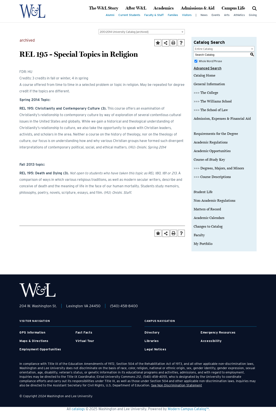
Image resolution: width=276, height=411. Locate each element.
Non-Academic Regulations (214, 200)
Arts (226, 15)
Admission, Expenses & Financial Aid (222, 119)
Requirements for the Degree (216, 134)
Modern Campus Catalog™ (188, 409)
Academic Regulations (211, 142)
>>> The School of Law (211, 110)
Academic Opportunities (212, 151)
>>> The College (206, 93)
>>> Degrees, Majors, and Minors (219, 168)
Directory (152, 332)
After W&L (135, 8)
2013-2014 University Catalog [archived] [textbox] (124, 31)
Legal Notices (155, 349)
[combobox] (142, 31)
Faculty (199, 235)
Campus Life (233, 8)
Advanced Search (207, 68)
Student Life (203, 192)
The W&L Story (103, 8)
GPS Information (32, 332)
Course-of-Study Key (209, 159)
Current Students (129, 15)
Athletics (239, 15)
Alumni (110, 15)
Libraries (151, 341)
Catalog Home (204, 75)
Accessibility (211, 341)
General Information (209, 84)
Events (216, 15)
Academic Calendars (209, 218)
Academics (164, 8)
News (204, 15)
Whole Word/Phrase (210, 61)
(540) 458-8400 (124, 306)
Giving (253, 15)
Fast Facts (83, 332)
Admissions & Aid (197, 8)
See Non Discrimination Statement (176, 385)
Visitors (186, 15)
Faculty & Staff (154, 15)
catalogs (78, 409)
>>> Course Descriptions (212, 177)
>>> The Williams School (213, 101)
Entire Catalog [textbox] (204, 48)
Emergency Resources (218, 332)
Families (173, 15)
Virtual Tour (84, 341)
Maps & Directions (34, 341)
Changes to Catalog (208, 226)
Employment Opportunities (40, 349)
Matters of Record (207, 209)
